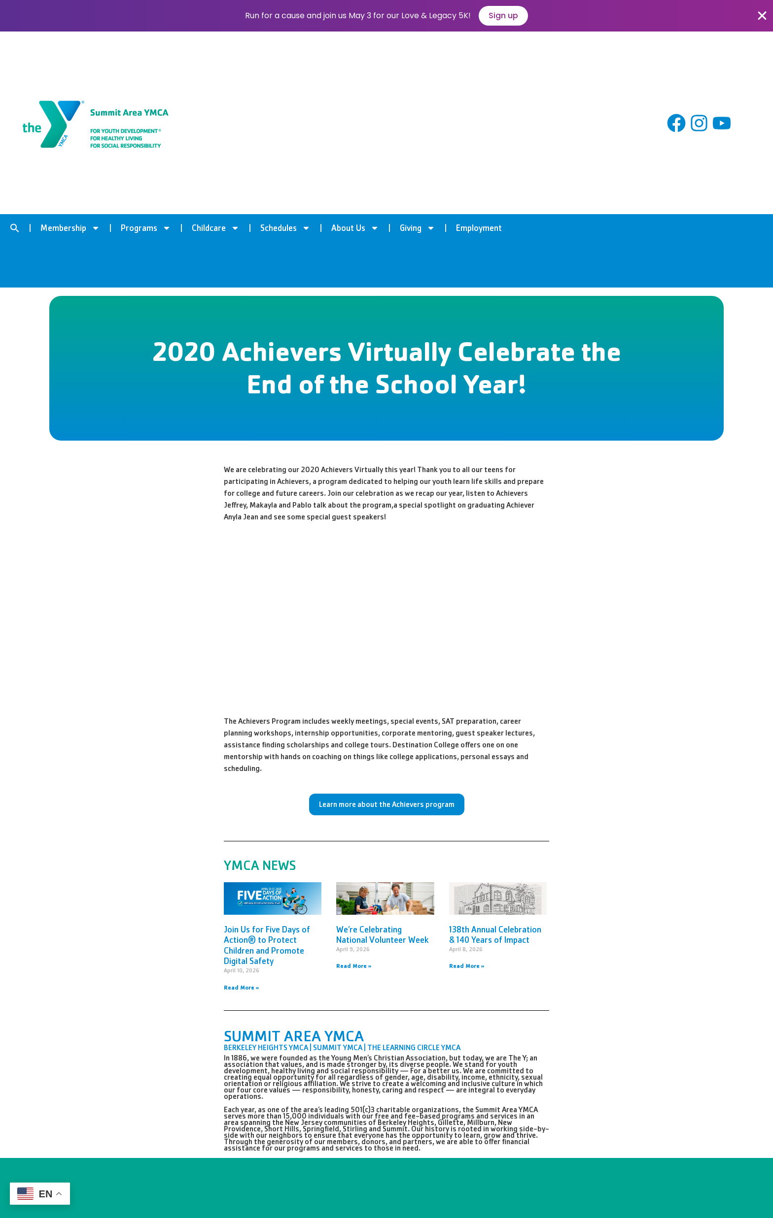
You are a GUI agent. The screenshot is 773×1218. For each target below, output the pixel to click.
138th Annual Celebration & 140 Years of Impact (495, 935)
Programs (146, 228)
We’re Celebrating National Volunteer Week (382, 935)
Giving (417, 228)
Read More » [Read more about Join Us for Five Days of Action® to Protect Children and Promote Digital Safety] (241, 988)
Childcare (216, 228)
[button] (15, 228)
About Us (355, 228)
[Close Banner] (762, 16)
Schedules (285, 228)
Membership (70, 228)
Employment (479, 228)
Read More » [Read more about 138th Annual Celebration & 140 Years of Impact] (467, 966)
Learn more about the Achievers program (387, 804)
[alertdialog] (386, 16)
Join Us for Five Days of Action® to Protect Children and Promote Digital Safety (267, 945)
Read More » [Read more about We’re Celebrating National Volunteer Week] (354, 966)
